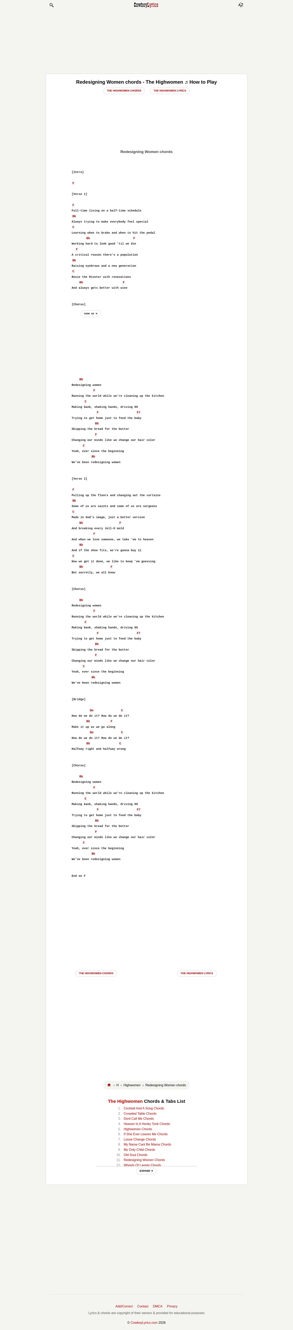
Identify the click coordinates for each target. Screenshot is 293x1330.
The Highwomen (125, 1101)
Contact (142, 1306)
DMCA (157, 1306)
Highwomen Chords (138, 1129)
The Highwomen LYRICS (197, 973)
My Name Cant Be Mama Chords (147, 1144)
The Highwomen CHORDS (96, 973)
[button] (51, 5)
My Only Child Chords (139, 1149)
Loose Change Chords (140, 1139)
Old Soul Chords (135, 1155)
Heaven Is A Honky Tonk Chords (147, 1124)
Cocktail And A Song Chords (144, 1108)
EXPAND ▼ (147, 1170)
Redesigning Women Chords (144, 1160)
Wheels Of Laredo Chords (142, 1165)
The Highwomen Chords (124, 90)
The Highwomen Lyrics (170, 90)
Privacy (172, 1306)
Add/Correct (124, 1306)
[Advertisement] (146, 40)
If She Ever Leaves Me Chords (146, 1134)
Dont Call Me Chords (139, 1118)
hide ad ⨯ (90, 313)
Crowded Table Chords (140, 1113)
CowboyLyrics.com (144, 1322)
